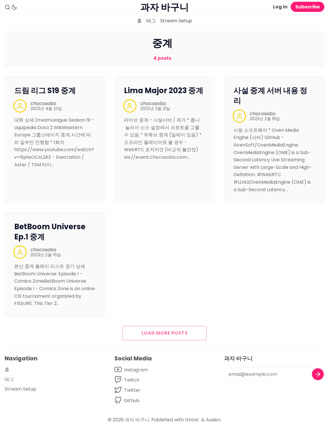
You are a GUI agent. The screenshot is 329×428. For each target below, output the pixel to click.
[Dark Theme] (14, 7)
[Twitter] (131, 390)
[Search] (7, 7)
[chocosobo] (20, 106)
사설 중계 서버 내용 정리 (270, 95)
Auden (213, 419)
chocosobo (43, 103)
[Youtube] (131, 370)
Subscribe (307, 6)
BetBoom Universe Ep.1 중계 (49, 231)
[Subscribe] (318, 374)
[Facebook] (131, 380)
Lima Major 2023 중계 (163, 90)
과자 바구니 (137, 419)
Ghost (192, 419)
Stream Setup (176, 20)
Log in (280, 6)
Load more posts (164, 333)
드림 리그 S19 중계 (45, 90)
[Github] (131, 400)
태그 (151, 20)
